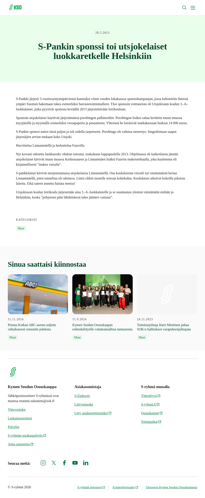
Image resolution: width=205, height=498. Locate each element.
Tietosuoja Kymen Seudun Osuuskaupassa (171, 487)
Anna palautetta (21, 444)
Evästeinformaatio (125, 487)
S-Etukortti (82, 396)
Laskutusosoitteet (20, 418)
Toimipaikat (151, 421)
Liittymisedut (83, 404)
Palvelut (13, 427)
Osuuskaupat (152, 413)
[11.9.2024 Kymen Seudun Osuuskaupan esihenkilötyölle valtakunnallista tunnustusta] (102, 307)
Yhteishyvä (151, 396)
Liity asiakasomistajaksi (93, 413)
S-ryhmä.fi (150, 404)
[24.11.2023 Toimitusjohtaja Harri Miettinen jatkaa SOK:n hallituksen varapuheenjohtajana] (167, 307)
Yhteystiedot (17, 409)
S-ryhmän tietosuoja (91, 487)
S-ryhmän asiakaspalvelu (27, 435)
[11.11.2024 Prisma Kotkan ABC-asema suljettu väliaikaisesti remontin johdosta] (38, 307)
